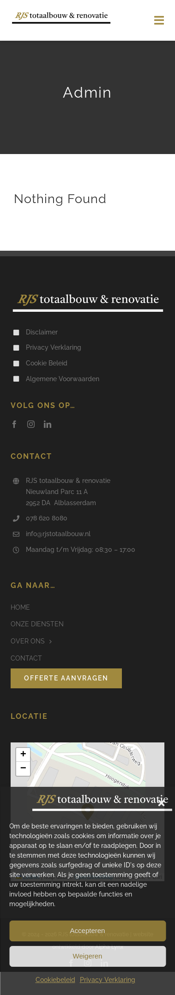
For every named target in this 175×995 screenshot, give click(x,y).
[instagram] (31, 424)
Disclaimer (42, 332)
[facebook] (14, 424)
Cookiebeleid (55, 979)
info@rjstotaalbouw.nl (58, 534)
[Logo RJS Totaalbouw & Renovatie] (61, 15)
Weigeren (88, 956)
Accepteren (87, 930)
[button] (161, 803)
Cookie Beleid (46, 363)
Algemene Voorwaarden (62, 379)
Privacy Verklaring (107, 979)
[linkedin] (47, 424)
